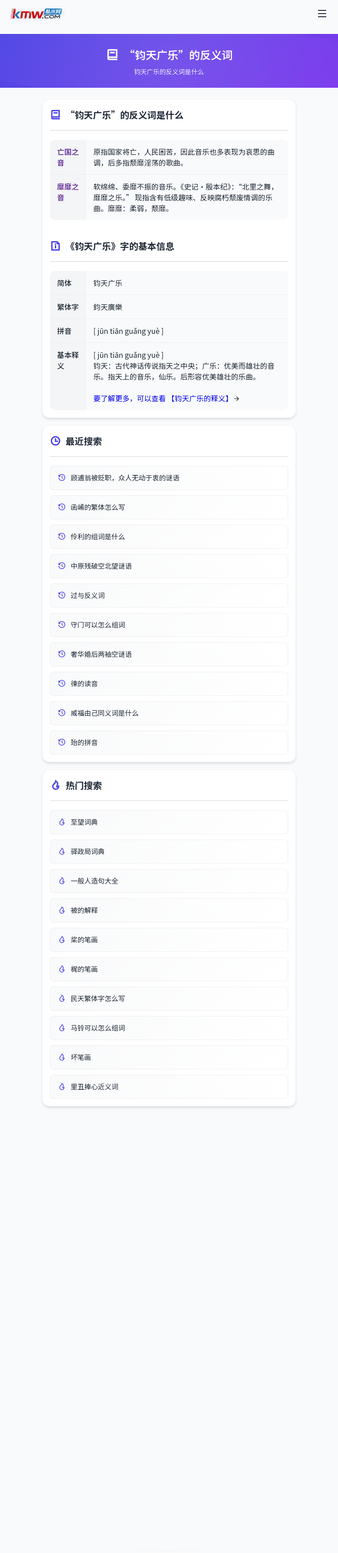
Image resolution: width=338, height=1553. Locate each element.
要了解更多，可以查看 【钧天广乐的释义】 (163, 398)
